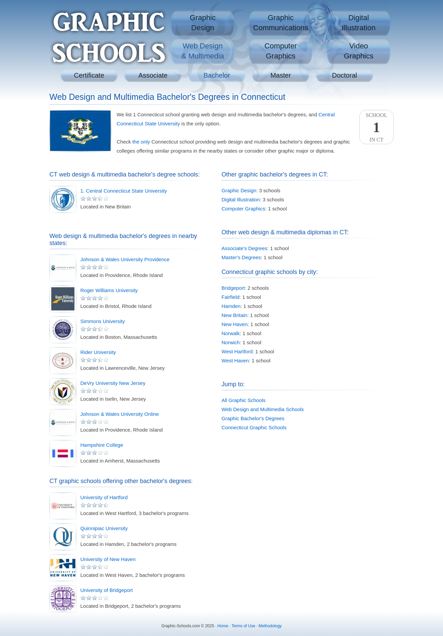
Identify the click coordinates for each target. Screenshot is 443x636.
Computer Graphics (243, 208)
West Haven (235, 360)
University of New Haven (107, 559)
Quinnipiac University (104, 528)
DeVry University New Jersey (113, 383)
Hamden (231, 306)
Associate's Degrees (244, 248)
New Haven (235, 324)
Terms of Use (243, 626)
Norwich (231, 342)
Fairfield (230, 297)
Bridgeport (233, 288)
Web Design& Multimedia (202, 51)
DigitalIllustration (358, 22)
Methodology (270, 626)
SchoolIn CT (376, 127)
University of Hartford (104, 497)
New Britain (234, 315)
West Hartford (237, 351)
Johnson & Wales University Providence (124, 259)
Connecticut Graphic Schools (254, 427)
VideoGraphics (358, 51)
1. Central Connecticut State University (123, 191)
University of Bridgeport (106, 590)
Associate (153, 75)
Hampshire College (101, 445)
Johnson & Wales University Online (119, 414)
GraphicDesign (202, 22)
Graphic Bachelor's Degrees (253, 418)
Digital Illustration (241, 199)
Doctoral (344, 75)
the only (141, 142)
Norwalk (231, 333)
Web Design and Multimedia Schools (263, 409)
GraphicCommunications (280, 22)
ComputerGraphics (281, 51)
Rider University (98, 352)
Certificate (89, 75)
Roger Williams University (109, 290)
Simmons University (102, 321)
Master (280, 75)
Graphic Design (239, 190)
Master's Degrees (241, 257)
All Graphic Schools (244, 400)
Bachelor (217, 75)
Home (222, 626)
